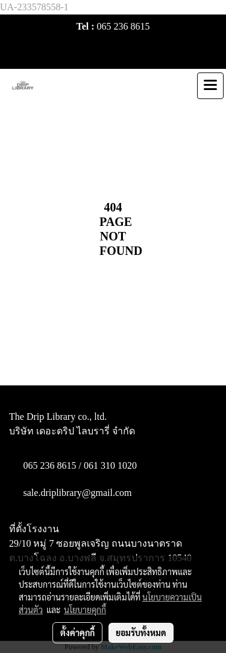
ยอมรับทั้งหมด (141, 632)
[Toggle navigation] (210, 85)
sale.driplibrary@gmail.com (78, 492)
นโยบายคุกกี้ (85, 609)
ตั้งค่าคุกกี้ (77, 632)
